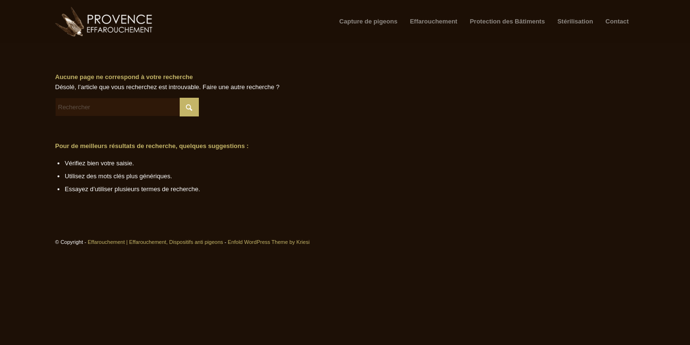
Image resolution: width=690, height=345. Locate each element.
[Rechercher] (127, 107)
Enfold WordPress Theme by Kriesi (269, 242)
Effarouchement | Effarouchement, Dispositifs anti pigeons (155, 242)
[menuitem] (368, 21)
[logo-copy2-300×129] (104, 21)
